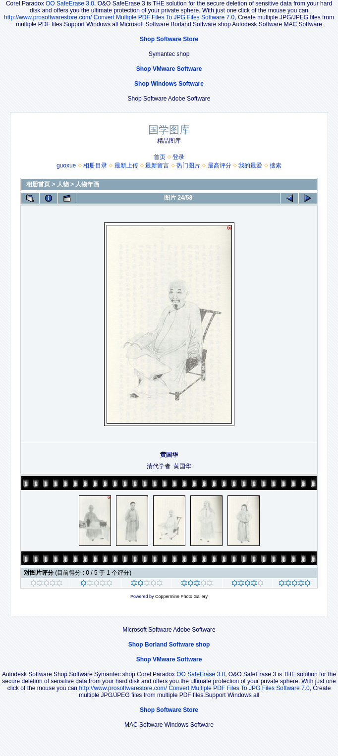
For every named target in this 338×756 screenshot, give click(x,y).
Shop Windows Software (169, 83)
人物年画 (87, 184)
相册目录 (95, 165)
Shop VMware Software (169, 68)
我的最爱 (250, 165)
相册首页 (38, 184)
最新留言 (157, 165)
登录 (178, 157)
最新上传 (126, 165)
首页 (160, 157)
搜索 (276, 165)
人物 (63, 184)
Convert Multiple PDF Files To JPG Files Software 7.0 (164, 17)
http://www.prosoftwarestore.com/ (48, 17)
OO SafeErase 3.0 (70, 3)
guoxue (66, 165)
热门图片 (188, 165)
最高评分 (219, 165)
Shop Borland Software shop (169, 644)
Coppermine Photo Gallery (181, 596)
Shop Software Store (169, 39)
